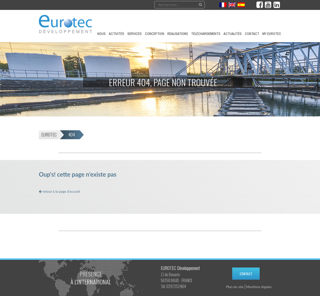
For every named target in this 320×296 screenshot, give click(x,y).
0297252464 (176, 286)
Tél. (163, 286)
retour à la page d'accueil (59, 191)
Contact (246, 273)
